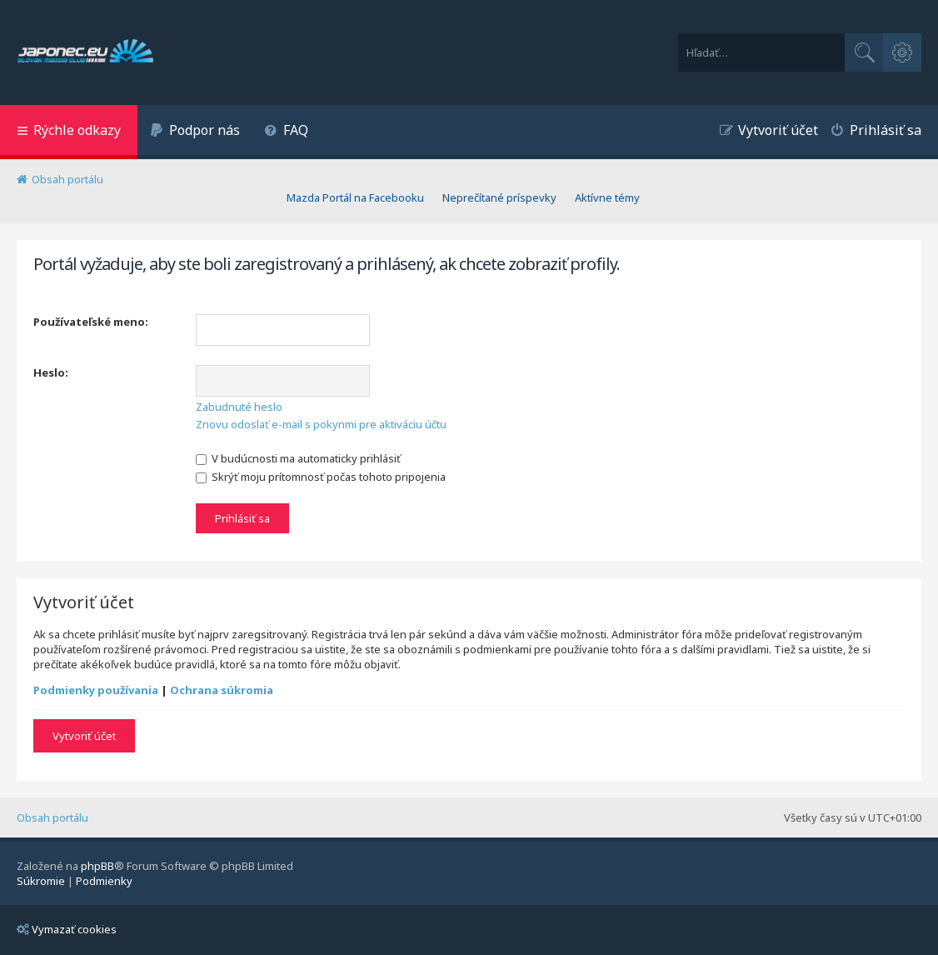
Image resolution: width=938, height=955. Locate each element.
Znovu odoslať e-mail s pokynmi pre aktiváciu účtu (321, 424)
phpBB (97, 865)
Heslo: (50, 372)
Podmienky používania (95, 690)
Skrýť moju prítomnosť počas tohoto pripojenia (321, 476)
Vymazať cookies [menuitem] (67, 929)
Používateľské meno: (90, 321)
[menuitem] (194, 132)
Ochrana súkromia (221, 690)
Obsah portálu (52, 817)
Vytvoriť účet (84, 735)
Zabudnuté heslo (239, 406)
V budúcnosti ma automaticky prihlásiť (298, 458)
